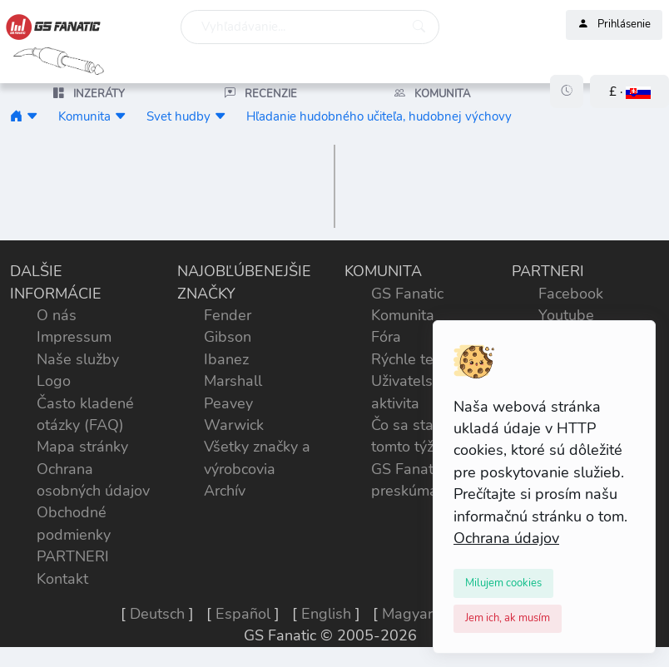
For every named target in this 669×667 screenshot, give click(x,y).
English (326, 614)
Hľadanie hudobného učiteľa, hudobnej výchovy (379, 116)
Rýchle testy (412, 359)
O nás (57, 315)
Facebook (570, 294)
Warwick (234, 425)
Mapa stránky (82, 447)
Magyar (407, 614)
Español (243, 614)
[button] (629, 92)
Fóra (386, 337)
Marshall (233, 381)
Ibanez (226, 359)
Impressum (74, 337)
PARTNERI (73, 556)
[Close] (503, 583)
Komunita (84, 116)
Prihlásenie (614, 24)
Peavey (228, 403)
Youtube (566, 315)
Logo (54, 381)
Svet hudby (178, 116)
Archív (224, 491)
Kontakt (62, 579)
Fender (227, 315)
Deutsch (157, 614)
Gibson (227, 337)
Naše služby (78, 359)
